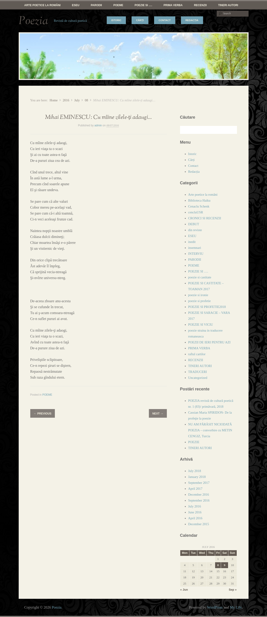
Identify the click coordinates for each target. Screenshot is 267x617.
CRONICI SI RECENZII (204, 218)
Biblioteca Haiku (199, 200)
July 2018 (194, 471)
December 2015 (198, 524)
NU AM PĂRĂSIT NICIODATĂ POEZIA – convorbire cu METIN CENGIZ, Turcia (210, 430)
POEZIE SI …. (143, 5)
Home (54, 100)
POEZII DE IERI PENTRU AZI (209, 342)
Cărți (140, 20)
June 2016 (195, 512)
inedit (192, 242)
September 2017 (199, 483)
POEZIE (194, 442)
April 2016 (195, 518)
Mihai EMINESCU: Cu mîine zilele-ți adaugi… (98, 117)
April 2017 (195, 488)
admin (98, 125)
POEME (118, 5)
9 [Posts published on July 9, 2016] (224, 565)
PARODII (96, 5)
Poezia (33, 21)
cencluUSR (195, 212)
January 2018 (197, 477)
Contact (165, 20)
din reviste (195, 230)
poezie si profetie (199, 301)
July (77, 100)
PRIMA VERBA (173, 5)
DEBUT (193, 224)
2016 (66, 100)
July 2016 (194, 506)
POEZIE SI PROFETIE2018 (207, 307)
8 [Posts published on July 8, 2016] (218, 565)
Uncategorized (197, 378)
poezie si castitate (199, 277)
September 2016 (199, 500)
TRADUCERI (197, 372)
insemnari (194, 248)
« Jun (184, 589)
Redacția (192, 20)
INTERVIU (195, 253)
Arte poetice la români (42, 5)
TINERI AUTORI (228, 5)
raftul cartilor (197, 354)
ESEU (75, 5)
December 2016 (198, 494)
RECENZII (200, 5)
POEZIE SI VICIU (200, 324)
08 (86, 100)
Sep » (233, 589)
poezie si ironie (198, 295)
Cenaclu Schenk (198, 206)
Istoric (116, 20)
